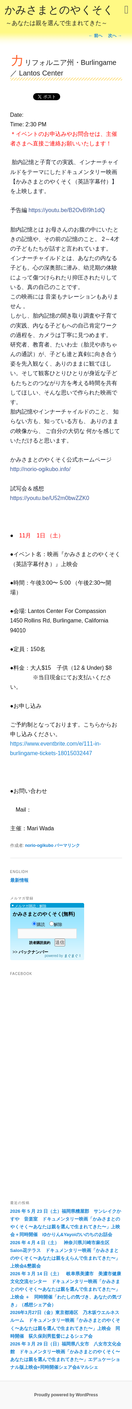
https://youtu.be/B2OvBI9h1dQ (67, 210)
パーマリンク (67, 845)
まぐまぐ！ (73, 956)
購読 (38, 924)
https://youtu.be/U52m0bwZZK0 (49, 498)
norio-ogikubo (39, 845)
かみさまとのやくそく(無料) (44, 914)
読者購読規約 (39, 943)
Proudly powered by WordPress (66, 1394)
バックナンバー (33, 952)
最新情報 (19, 880)
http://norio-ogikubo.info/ (40, 469)
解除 (55, 924)
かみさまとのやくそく (59, 16)
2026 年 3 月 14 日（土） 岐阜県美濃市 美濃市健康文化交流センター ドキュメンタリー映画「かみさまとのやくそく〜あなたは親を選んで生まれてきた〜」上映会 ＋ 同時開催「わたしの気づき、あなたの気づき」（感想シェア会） (65, 1289)
